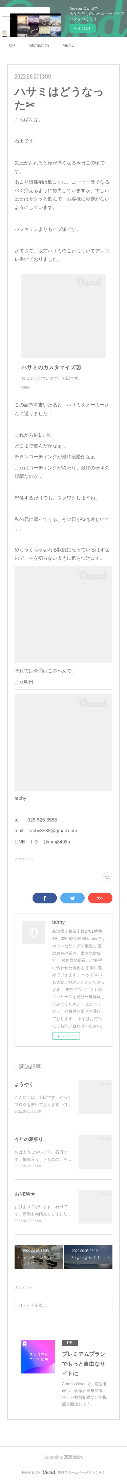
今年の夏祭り (29, 1139)
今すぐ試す (82, 28)
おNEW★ (25, 1194)
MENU (68, 45)
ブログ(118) (24, 859)
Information (38, 45)
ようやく (24, 1084)
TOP (11, 45)
